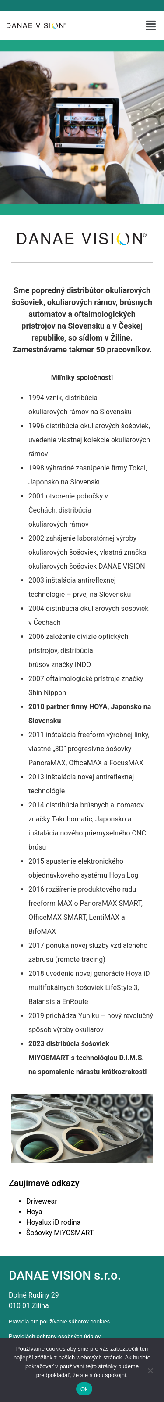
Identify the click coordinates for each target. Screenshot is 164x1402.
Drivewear (41, 1201)
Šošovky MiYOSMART (60, 1233)
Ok (84, 1389)
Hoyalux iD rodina (53, 1222)
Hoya (34, 1212)
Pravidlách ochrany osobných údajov (55, 1336)
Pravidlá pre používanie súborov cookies (59, 1321)
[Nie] (150, 1369)
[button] (151, 25)
